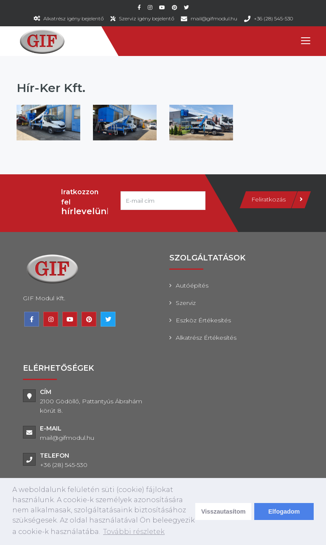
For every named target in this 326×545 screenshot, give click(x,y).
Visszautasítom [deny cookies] (223, 511)
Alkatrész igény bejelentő (73, 18)
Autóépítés (192, 285)
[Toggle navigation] (305, 41)
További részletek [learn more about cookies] (134, 532)
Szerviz (186, 303)
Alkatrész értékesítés (206, 337)
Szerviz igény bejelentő (146, 18)
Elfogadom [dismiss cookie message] (284, 511)
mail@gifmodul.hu (214, 18)
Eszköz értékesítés (203, 320)
